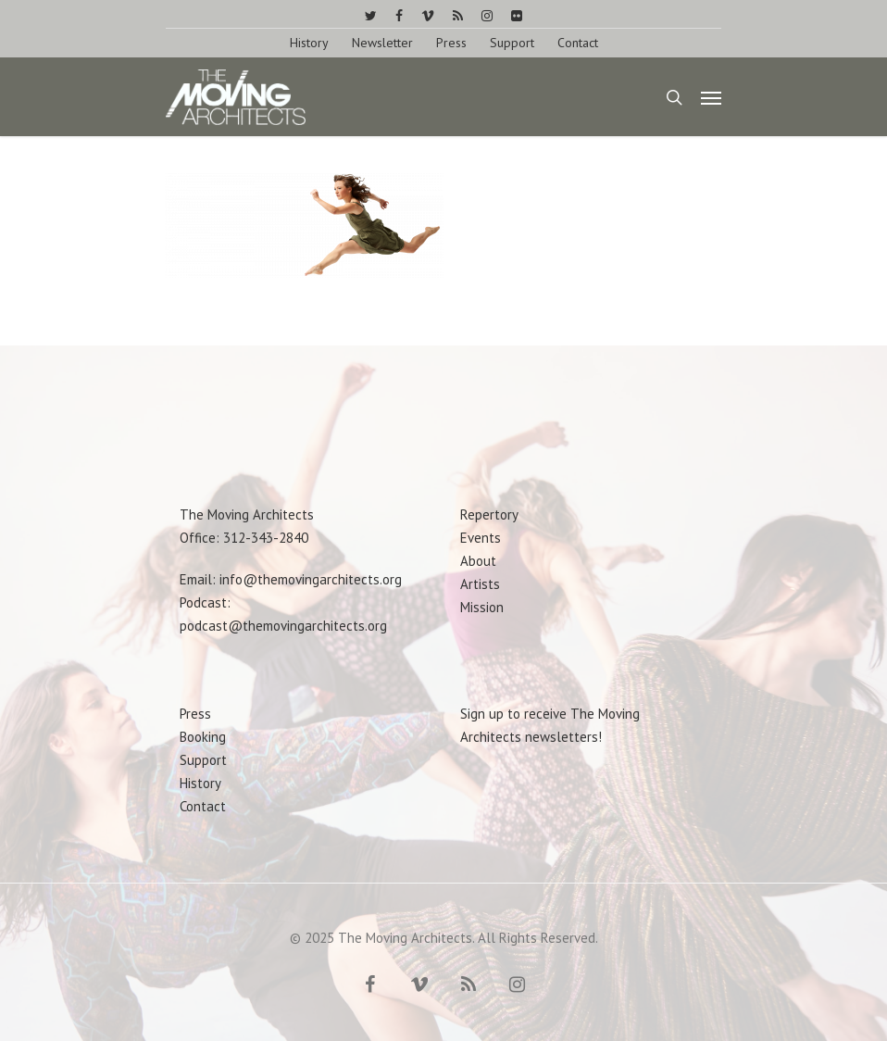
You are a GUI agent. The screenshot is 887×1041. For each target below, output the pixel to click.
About (478, 561)
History (309, 42)
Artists (480, 584)
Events (480, 537)
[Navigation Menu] (711, 97)
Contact (577, 42)
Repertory (489, 514)
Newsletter (382, 42)
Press (451, 42)
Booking (203, 737)
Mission (482, 607)
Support (512, 42)
